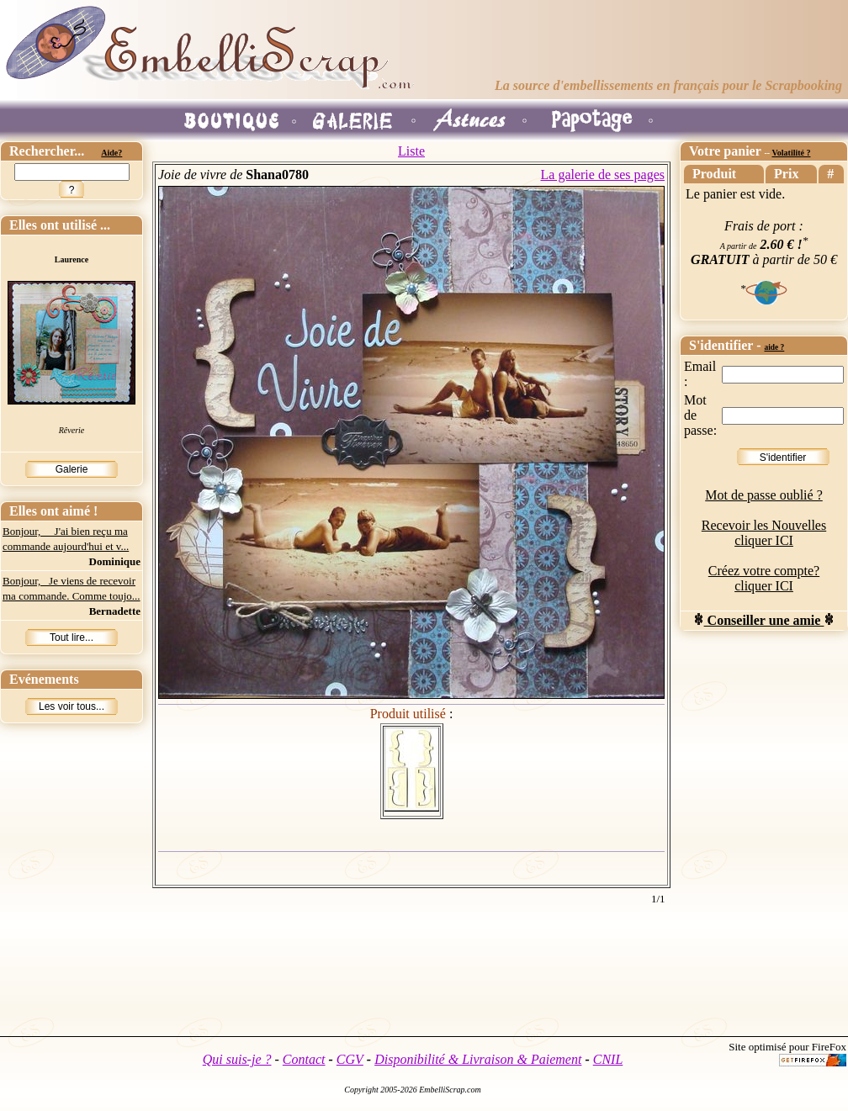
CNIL (608, 1059)
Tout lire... (71, 637)
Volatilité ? (790, 152)
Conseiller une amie (764, 620)
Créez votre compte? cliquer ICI (763, 578)
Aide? (111, 152)
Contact (304, 1059)
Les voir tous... (71, 706)
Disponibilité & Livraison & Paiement (477, 1059)
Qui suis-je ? (237, 1059)
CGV (350, 1059)
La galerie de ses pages (603, 174)
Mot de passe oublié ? (764, 495)
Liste (411, 151)
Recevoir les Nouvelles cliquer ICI (764, 533)
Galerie (72, 469)
